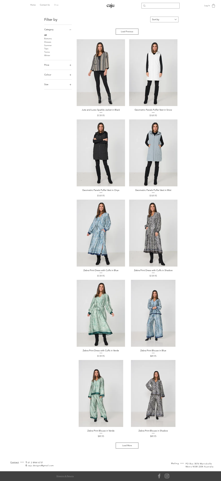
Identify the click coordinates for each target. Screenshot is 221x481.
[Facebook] (159, 476)
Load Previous (127, 31)
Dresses (47, 41)
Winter (47, 55)
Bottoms (48, 38)
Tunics (47, 51)
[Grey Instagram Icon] (167, 476)
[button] (213, 5)
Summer (48, 45)
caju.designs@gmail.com (41, 465)
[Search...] (160, 5)
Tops (46, 48)
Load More (127, 445)
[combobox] (164, 19)
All (45, 35)
